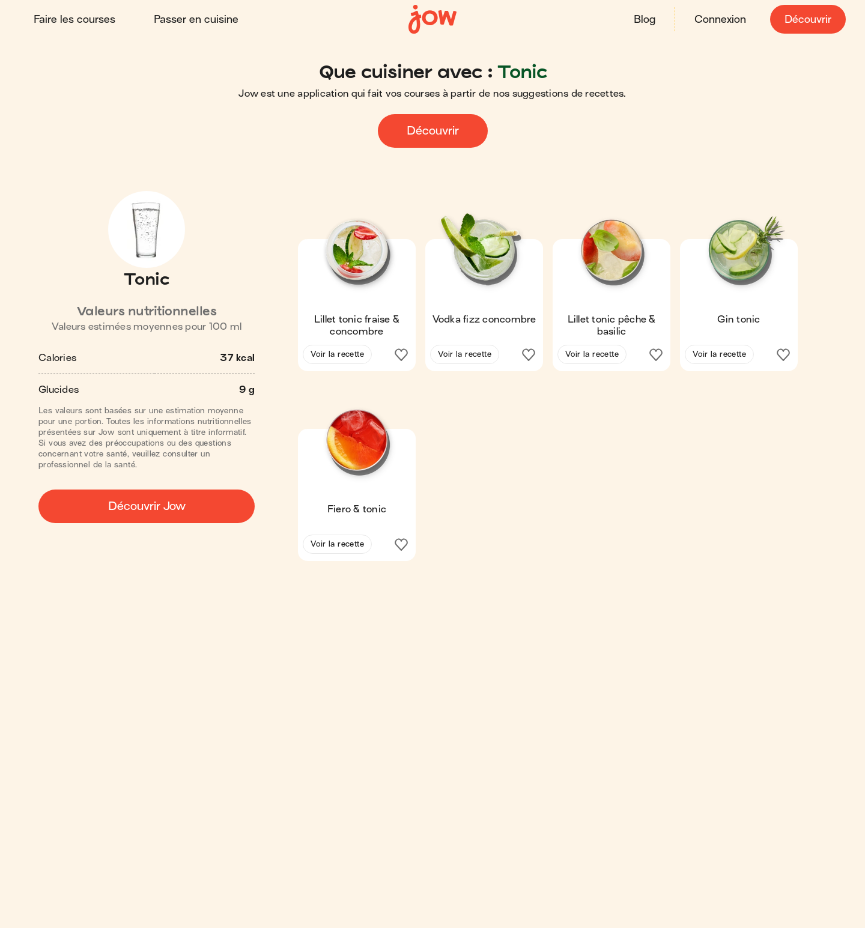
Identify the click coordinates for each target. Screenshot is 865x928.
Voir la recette (337, 354)
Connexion (720, 19)
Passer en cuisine (196, 19)
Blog (644, 19)
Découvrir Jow (147, 506)
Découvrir (808, 19)
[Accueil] (432, 19)
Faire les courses (74, 19)
